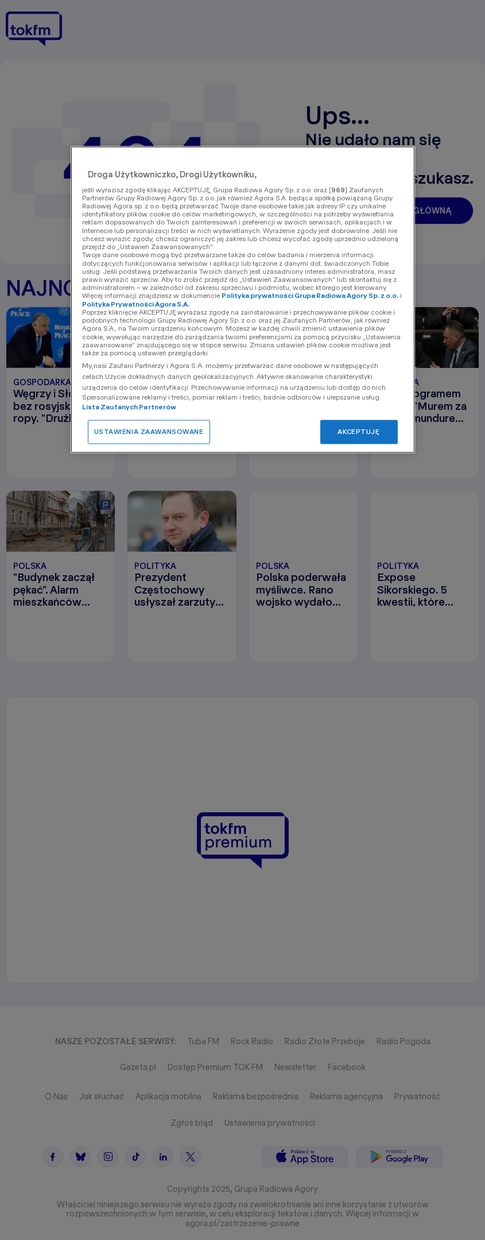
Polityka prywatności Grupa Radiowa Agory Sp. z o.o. (310, 296)
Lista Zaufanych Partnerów (129, 406)
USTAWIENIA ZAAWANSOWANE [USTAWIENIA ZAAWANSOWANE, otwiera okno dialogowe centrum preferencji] (149, 431)
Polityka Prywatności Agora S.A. (135, 304)
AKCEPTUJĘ (358, 431)
